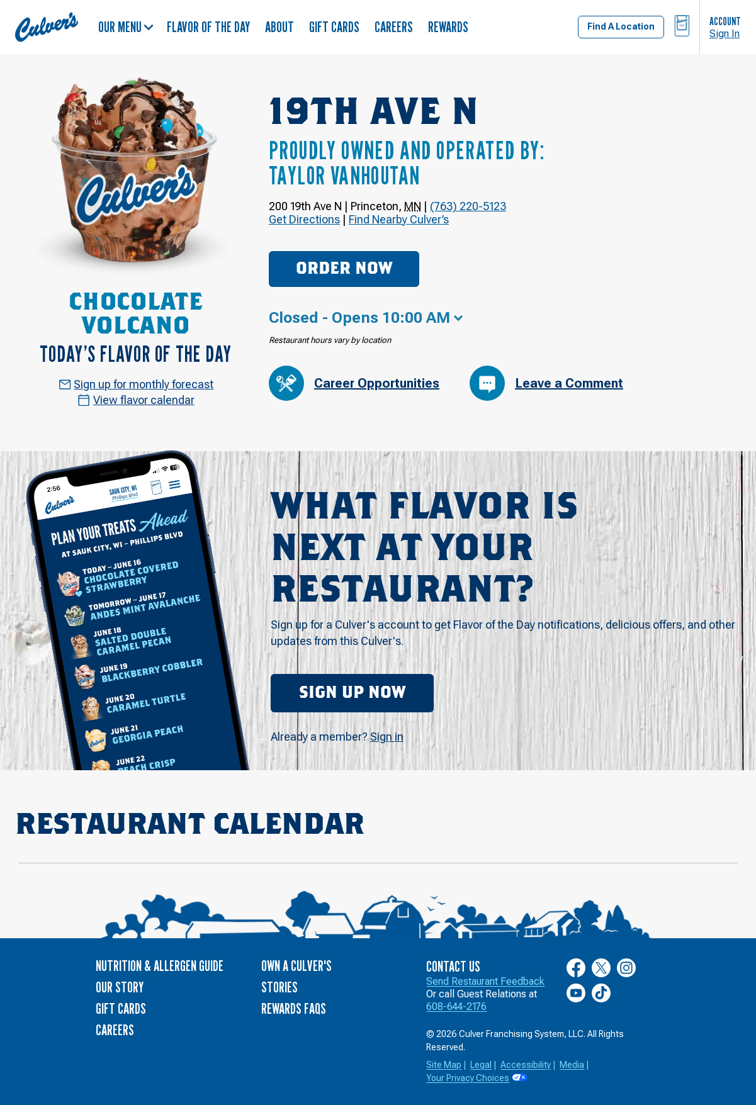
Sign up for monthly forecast (136, 384)
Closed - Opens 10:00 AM (359, 318)
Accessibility (525, 1065)
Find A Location (621, 26)
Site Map (443, 1065)
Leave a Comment (546, 383)
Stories (279, 987)
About (279, 27)
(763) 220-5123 (468, 206)
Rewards (448, 27)
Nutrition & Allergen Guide (159, 965)
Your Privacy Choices (467, 1078)
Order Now (344, 269)
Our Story (120, 987)
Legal (481, 1065)
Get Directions (304, 219)
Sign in (386, 736)
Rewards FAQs (293, 1008)
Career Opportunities (354, 383)
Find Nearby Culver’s (399, 219)
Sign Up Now (352, 693)
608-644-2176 (456, 1006)
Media (572, 1065)
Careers (394, 27)
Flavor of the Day (208, 27)
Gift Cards (334, 27)
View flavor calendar (136, 400)
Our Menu (126, 27)
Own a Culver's (296, 965)
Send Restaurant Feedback (485, 981)
